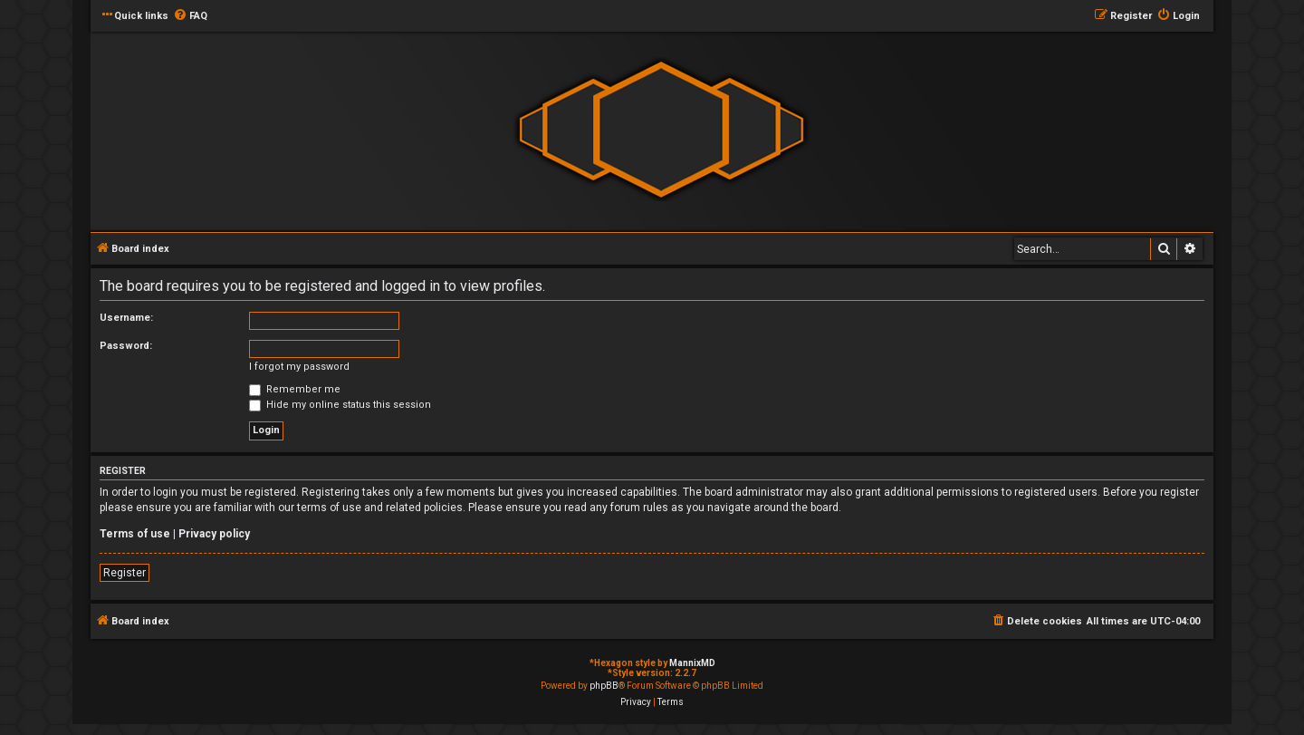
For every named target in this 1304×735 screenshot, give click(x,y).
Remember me (294, 389)
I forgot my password (299, 366)
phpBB (604, 686)
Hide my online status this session (340, 405)
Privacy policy (214, 533)
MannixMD (692, 663)
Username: (126, 318)
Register (124, 572)
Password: (126, 346)
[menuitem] (190, 16)
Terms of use (135, 533)
